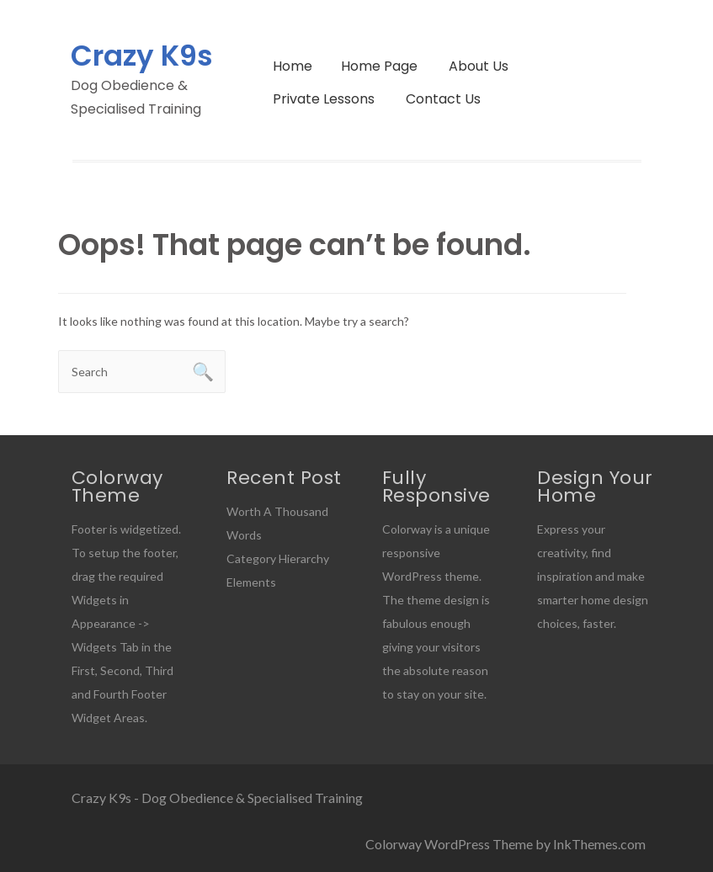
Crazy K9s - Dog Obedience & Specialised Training (217, 798)
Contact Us (443, 99)
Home (292, 66)
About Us (478, 66)
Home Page (379, 66)
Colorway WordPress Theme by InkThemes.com (505, 844)
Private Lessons (324, 99)
